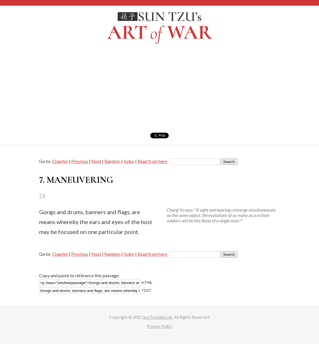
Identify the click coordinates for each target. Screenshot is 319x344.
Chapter (60, 161)
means (47, 221)
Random (112, 161)
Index (129, 161)
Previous (79, 161)
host (146, 221)
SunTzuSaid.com (157, 317)
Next (96, 161)
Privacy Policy (159, 326)
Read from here (152, 161)
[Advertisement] (159, 90)
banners (95, 211)
